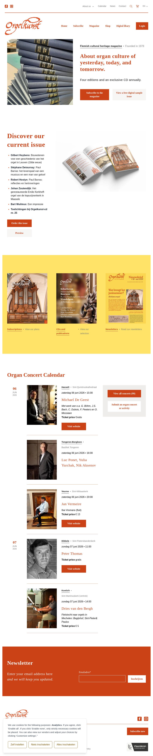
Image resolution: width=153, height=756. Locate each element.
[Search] (131, 6)
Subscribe (78, 26)
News (112, 6)
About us (86, 6)
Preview (19, 233)
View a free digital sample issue (129, 95)
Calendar (102, 6)
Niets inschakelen (40, 744)
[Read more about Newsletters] (126, 304)
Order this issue (19, 223)
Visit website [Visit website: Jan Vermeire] (73, 523)
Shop (107, 26)
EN (145, 6)
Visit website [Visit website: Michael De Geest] (73, 426)
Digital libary (123, 26)
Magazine (94, 26)
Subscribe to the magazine (94, 95)
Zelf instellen (17, 744)
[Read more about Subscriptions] (27, 304)
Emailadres (85, 672)
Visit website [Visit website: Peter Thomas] (73, 569)
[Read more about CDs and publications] (76, 304)
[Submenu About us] (93, 6)
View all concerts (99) (124, 393)
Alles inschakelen (65, 744)
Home (64, 26)
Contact (122, 6)
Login (142, 26)
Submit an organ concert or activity (124, 406)
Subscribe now (137, 731)
